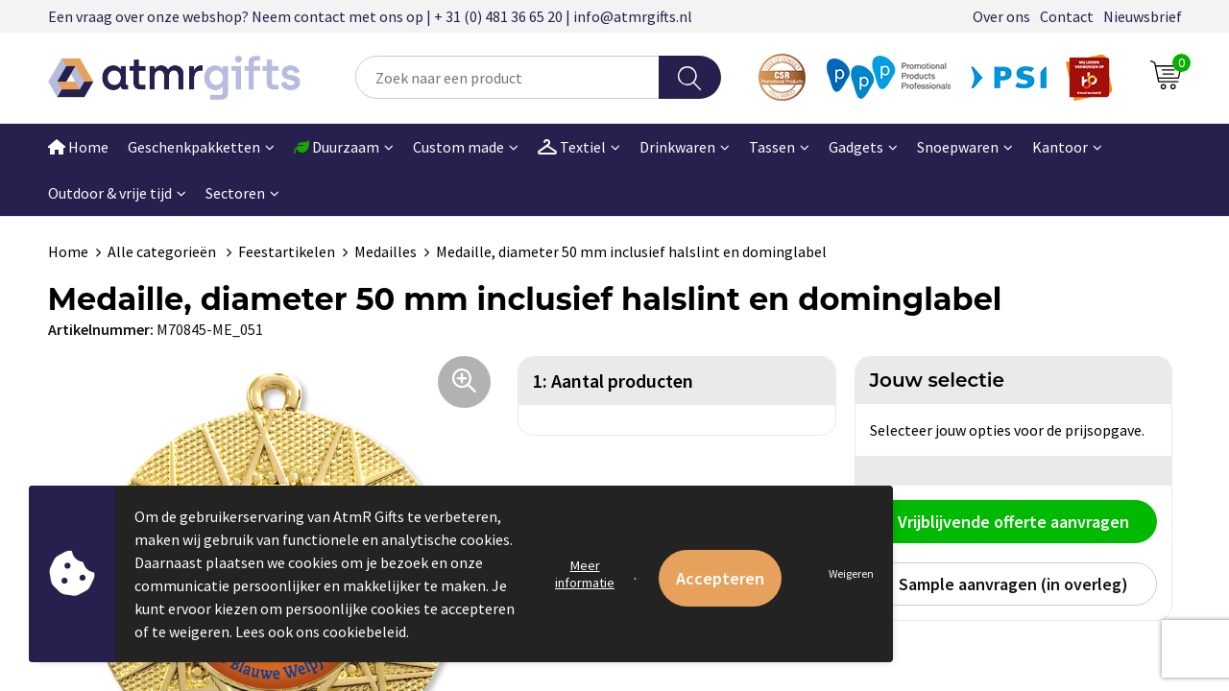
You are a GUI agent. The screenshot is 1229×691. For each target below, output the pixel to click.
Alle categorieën (163, 251)
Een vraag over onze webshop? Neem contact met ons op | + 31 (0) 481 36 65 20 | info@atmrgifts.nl (370, 16)
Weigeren (851, 573)
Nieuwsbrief (1142, 16)
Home (78, 146)
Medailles (385, 251)
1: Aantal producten (613, 381)
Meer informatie (584, 574)
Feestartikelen (286, 251)
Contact (1067, 16)
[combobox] (507, 77)
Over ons (1001, 16)
